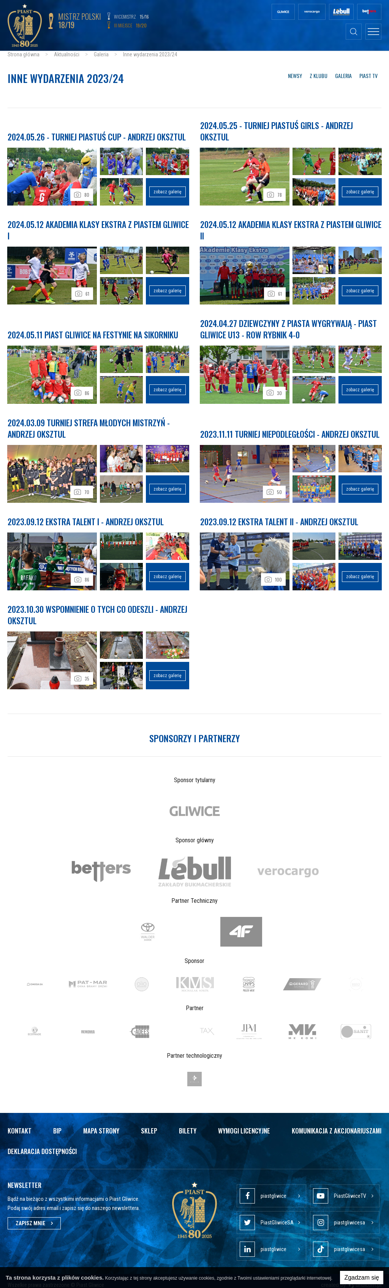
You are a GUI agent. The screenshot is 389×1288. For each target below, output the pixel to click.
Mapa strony (101, 1125)
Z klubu (318, 76)
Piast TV (368, 76)
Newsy (295, 76)
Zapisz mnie (34, 1217)
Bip (57, 1125)
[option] (194, 805)
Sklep (149, 1125)
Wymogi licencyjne (244, 1125)
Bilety (187, 1125)
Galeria (343, 76)
